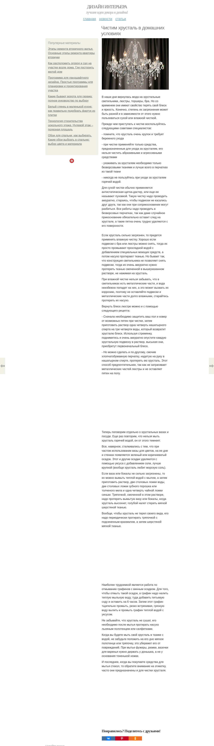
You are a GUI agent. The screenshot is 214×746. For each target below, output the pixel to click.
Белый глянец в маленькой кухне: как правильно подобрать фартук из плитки (71, 111)
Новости (105, 19)
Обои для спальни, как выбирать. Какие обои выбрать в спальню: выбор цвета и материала (70, 139)
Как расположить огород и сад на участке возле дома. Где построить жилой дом (71, 67)
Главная (89, 19)
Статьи (120, 19)
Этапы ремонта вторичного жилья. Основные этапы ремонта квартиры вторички (71, 53)
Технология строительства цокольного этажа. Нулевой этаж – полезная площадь (70, 125)
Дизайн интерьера (107, 6)
